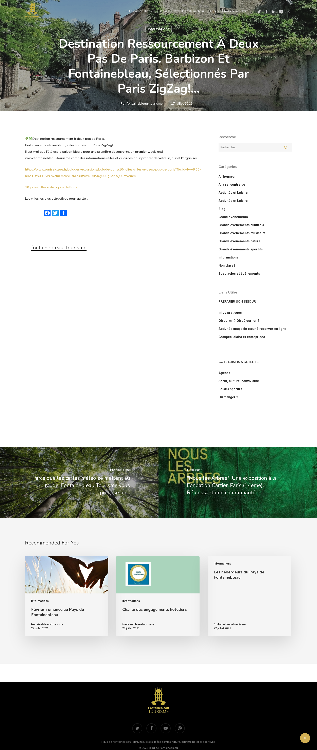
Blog (222, 209)
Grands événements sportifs (241, 249)
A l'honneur (227, 176)
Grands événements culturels (241, 225)
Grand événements (233, 217)
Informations (158, 29)
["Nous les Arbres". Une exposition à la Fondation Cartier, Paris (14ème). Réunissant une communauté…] (237, 482)
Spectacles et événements (239, 273)
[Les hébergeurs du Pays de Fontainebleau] (249, 596)
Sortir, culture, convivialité (239, 381)
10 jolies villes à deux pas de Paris (51, 187)
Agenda (224, 373)
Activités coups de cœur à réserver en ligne (252, 329)
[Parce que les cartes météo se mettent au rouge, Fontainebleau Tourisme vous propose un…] (79, 482)
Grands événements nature (240, 241)
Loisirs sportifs (230, 389)
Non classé (227, 265)
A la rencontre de (232, 184)
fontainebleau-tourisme (145, 103)
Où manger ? (228, 397)
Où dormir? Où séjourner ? (239, 321)
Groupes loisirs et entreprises (242, 337)
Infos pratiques (230, 313)
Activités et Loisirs (233, 193)
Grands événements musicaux (242, 233)
